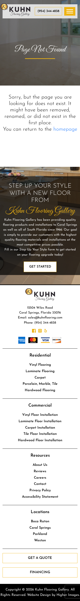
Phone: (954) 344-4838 (40, 322)
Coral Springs (40, 528)
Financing (40, 572)
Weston (40, 540)
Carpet (40, 377)
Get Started (40, 266)
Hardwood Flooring (40, 390)
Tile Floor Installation (40, 434)
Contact (40, 484)
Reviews (40, 471)
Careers (40, 478)
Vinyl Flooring (40, 365)
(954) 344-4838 (48, 11)
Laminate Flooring (40, 371)
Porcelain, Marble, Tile (40, 384)
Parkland (40, 534)
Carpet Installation (40, 427)
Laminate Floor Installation (40, 421)
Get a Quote (40, 558)
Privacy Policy (40, 490)
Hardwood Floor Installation (40, 440)
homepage (65, 129)
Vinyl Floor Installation (40, 415)
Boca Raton (40, 521)
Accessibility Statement (40, 497)
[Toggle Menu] (69, 11)
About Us (40, 465)
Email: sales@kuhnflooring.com (40, 317)
